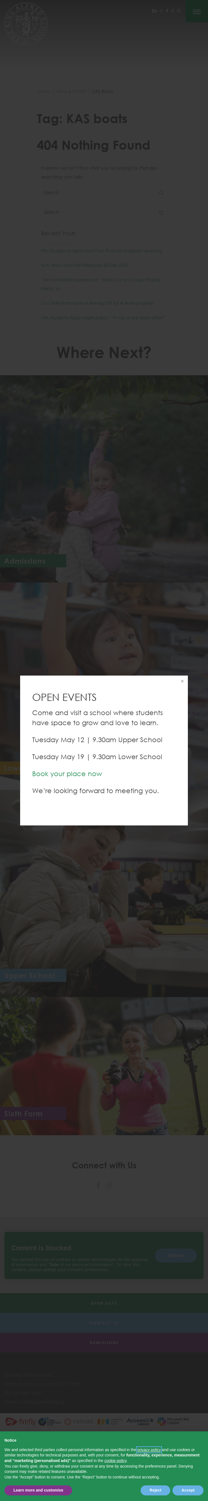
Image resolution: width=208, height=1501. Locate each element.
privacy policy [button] (149, 1450)
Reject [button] (155, 1490)
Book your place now (67, 773)
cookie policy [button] (115, 1460)
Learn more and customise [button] (38, 1490)
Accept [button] (188, 1490)
